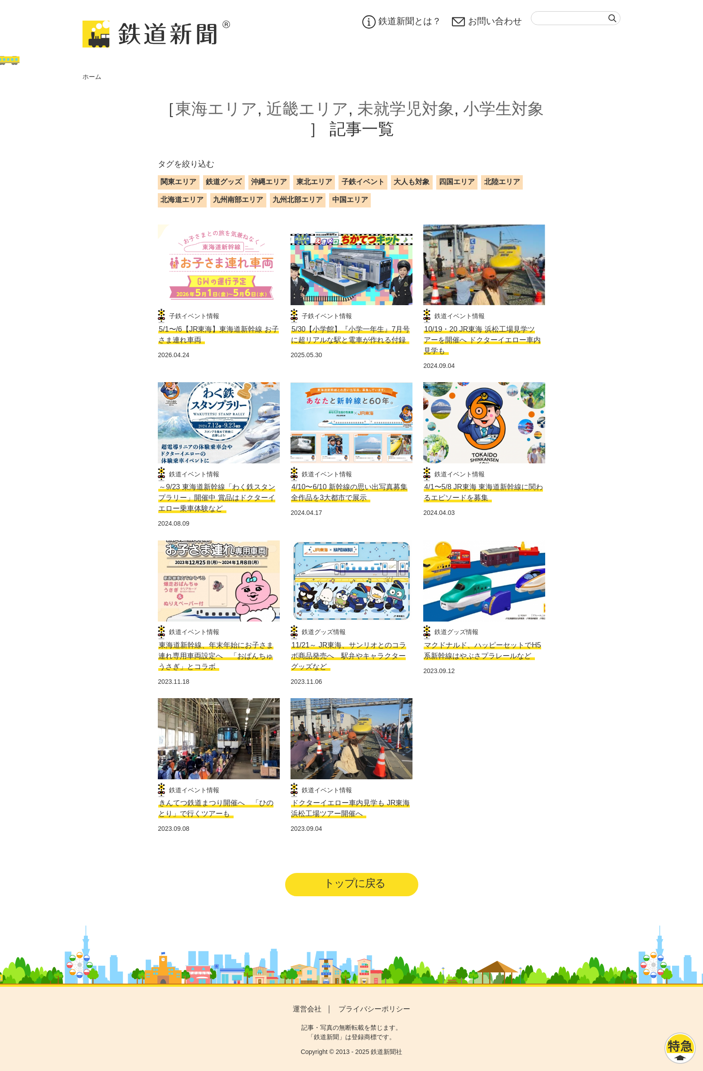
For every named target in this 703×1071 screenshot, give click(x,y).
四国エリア (457, 182)
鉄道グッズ (224, 182)
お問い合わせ (487, 22)
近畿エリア (307, 108)
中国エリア (350, 199)
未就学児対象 (405, 108)
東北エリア (314, 182)
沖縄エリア (269, 182)
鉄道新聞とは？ (401, 22)
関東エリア (178, 182)
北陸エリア (502, 182)
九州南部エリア (238, 199)
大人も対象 (412, 182)
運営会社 (307, 1009)
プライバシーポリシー (374, 1009)
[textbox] (576, 18)
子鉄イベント (363, 182)
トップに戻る (354, 883)
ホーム (91, 76)
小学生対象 (503, 108)
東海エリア (216, 108)
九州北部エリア (298, 199)
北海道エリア (182, 199)
